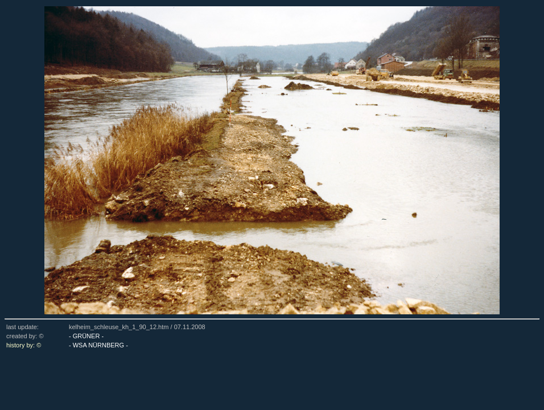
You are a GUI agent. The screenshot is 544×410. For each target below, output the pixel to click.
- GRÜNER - (86, 336)
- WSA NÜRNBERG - (98, 345)
